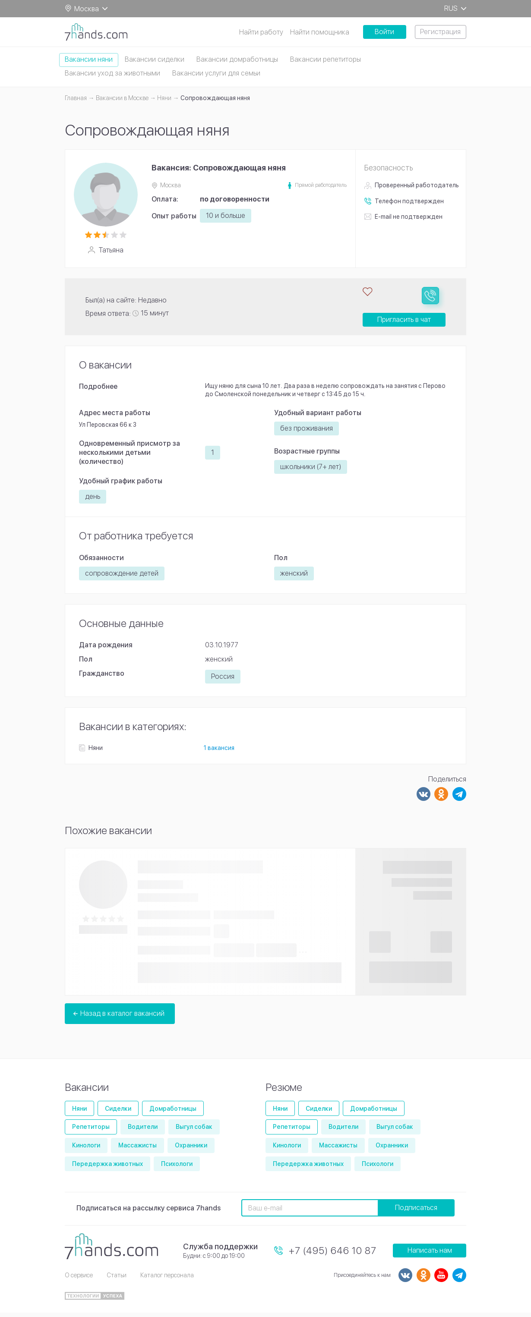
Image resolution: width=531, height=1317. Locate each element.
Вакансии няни (89, 59)
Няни (79, 1112)
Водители (143, 1131)
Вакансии (87, 1091)
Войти (384, 32)
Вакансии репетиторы (325, 59)
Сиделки (118, 1112)
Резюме (284, 1091)
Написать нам (430, 1255)
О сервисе (79, 1279)
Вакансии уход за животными (112, 73)
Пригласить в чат (404, 324)
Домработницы (172, 1112)
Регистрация (440, 32)
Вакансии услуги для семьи (216, 73)
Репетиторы (91, 1131)
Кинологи (86, 1149)
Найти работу (261, 32)
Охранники (191, 1149)
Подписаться (416, 1212)
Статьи (116, 1279)
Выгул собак (194, 1131)
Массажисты (137, 1149)
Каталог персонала (167, 1279)
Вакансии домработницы (237, 59)
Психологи (177, 1168)
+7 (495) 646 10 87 (332, 1254)
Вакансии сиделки (154, 59)
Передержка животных (107, 1168)
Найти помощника (319, 32)
